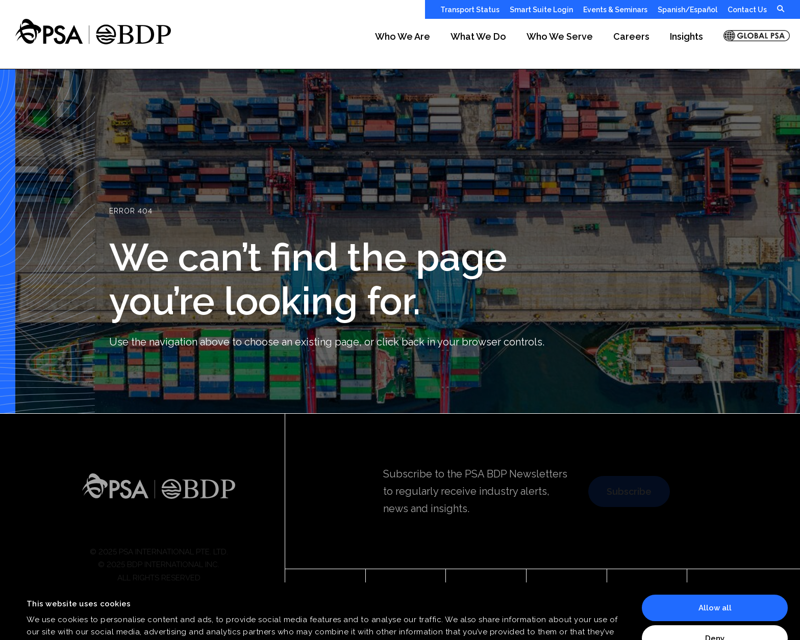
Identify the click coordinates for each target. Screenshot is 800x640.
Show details (51, 620)
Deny (714, 586)
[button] (402, 44)
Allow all (715, 556)
